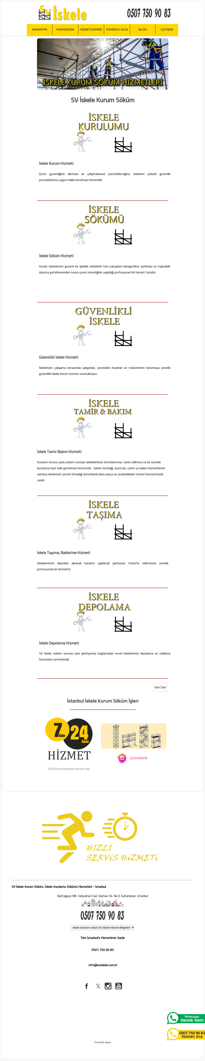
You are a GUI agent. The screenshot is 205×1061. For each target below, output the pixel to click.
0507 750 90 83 (102, 950)
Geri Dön (160, 687)
